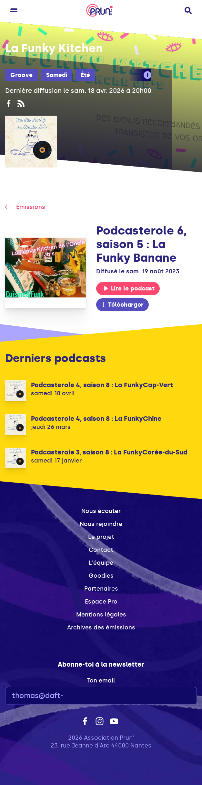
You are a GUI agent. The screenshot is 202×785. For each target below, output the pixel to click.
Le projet (101, 536)
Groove (21, 75)
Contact (101, 549)
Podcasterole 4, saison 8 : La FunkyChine (96, 418)
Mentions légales (101, 614)
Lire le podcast (129, 288)
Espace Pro (101, 601)
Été (85, 75)
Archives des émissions (101, 627)
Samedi (56, 75)
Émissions (25, 207)
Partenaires (101, 588)
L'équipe (101, 562)
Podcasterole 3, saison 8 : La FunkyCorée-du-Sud (109, 452)
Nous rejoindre (101, 524)
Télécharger (122, 304)
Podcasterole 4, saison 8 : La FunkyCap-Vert (102, 385)
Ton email (101, 680)
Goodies (101, 575)
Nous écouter (101, 511)
